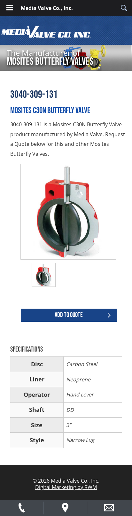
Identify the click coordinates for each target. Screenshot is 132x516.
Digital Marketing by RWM (66, 487)
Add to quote (69, 315)
